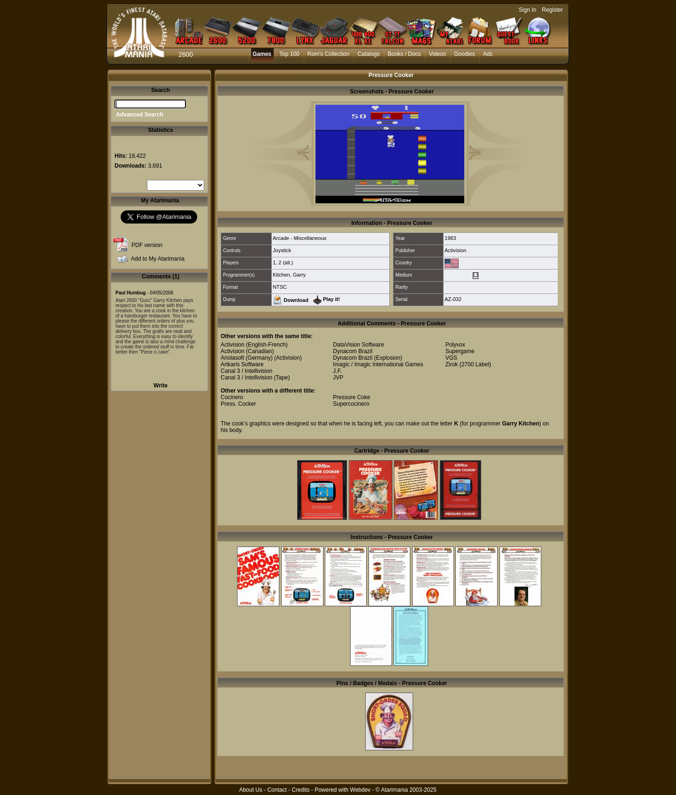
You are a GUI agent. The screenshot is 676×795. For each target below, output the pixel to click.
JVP (338, 377)
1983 (450, 238)
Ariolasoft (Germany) (247, 358)
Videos (437, 54)
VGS (451, 358)
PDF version (146, 245)
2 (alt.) (285, 262)
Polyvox (455, 344)
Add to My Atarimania (157, 258)
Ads (488, 54)
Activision (455, 250)
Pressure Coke (351, 397)
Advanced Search (139, 114)
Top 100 (289, 54)
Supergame (460, 351)
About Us (250, 790)
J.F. (337, 371)
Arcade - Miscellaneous (299, 238)
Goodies (464, 54)
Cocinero (232, 397)
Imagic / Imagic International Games (378, 364)
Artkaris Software (242, 364)
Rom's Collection (328, 54)
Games (262, 54)
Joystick (282, 250)
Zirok (452, 364)
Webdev (360, 790)
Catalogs (368, 54)
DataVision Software (358, 344)
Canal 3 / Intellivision (246, 371)
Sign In (527, 10)
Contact (276, 790)
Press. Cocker (238, 404)
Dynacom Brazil (352, 351)
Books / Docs (404, 54)
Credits (300, 790)
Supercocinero (351, 404)
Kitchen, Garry (289, 275)
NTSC (280, 287)
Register (552, 10)
